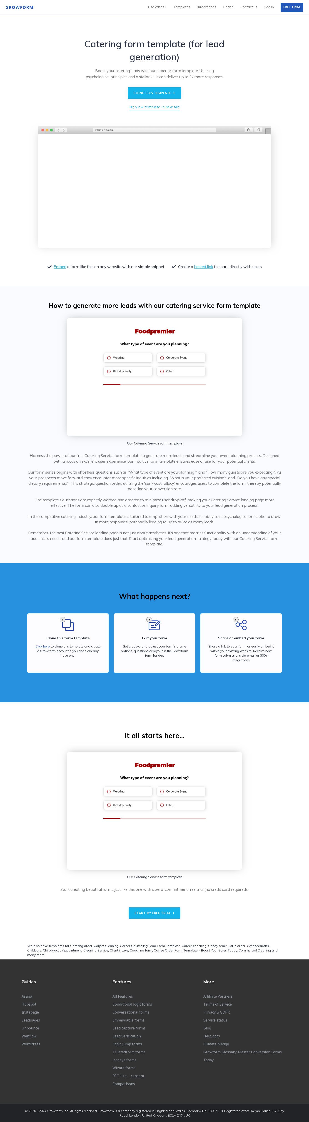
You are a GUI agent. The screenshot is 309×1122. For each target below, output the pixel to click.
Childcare (34, 950)
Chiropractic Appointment (62, 950)
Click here (42, 646)
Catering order (81, 946)
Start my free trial (155, 913)
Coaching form (141, 950)
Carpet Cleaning (106, 946)
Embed (60, 266)
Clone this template (154, 93)
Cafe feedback (258, 946)
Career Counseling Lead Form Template (150, 946)
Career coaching (194, 946)
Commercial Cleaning (255, 950)
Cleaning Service (95, 950)
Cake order (237, 946)
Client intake (119, 950)
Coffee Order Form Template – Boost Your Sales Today (195, 950)
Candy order (217, 946)
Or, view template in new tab (154, 107)
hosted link (203, 266)
